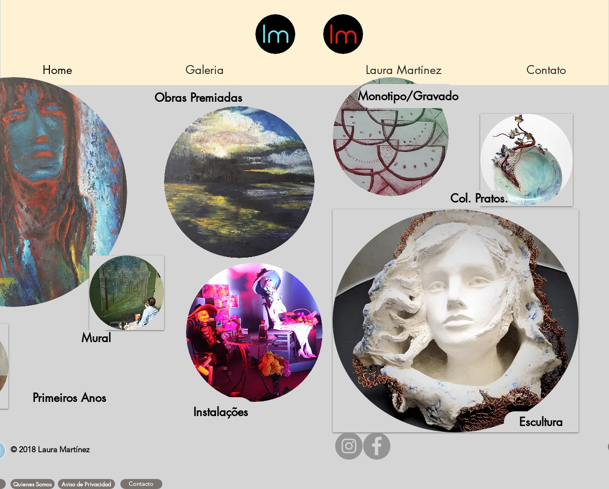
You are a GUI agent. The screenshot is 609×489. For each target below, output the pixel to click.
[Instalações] (221, 412)
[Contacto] (141, 484)
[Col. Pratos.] (479, 198)
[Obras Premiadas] (198, 97)
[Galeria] (204, 70)
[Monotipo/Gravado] (408, 96)
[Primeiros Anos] (69, 397)
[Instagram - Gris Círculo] (349, 446)
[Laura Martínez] (403, 70)
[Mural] (96, 338)
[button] (33, 484)
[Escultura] (541, 421)
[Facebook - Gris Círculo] (376, 446)
